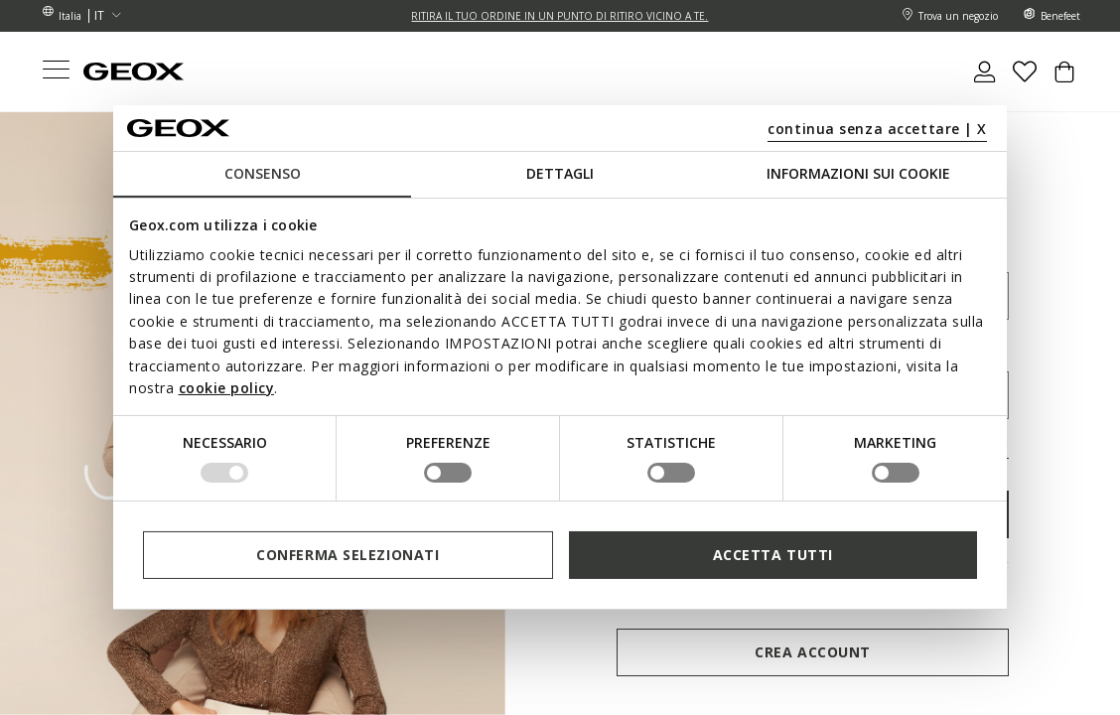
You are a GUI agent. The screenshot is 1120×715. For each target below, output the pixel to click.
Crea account (813, 652)
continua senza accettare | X (877, 128)
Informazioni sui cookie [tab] (858, 173)
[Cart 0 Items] (1064, 79)
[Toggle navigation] (55, 72)
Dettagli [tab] (560, 173)
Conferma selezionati (347, 554)
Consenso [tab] (262, 173)
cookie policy (227, 387)
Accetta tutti (773, 554)
